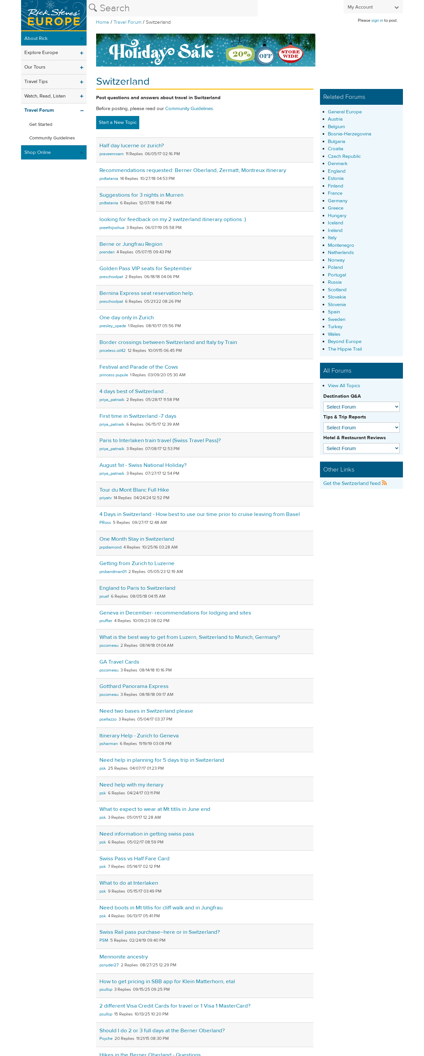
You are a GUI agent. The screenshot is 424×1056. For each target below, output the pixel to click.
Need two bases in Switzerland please (146, 711)
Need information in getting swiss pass (146, 834)
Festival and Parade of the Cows (138, 367)
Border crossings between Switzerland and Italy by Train (168, 342)
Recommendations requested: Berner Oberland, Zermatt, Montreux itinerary (192, 170)
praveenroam (111, 154)
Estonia (336, 178)
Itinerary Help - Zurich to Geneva (139, 735)
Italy (332, 238)
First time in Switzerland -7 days (137, 416)
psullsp (105, 989)
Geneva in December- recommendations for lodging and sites (175, 612)
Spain (334, 312)
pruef (104, 596)
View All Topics (344, 386)
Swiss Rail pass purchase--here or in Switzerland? (159, 932)
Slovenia (337, 304)
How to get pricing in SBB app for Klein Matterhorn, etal (167, 981)
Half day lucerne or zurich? (131, 145)
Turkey (335, 327)
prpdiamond (110, 547)
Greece (335, 208)
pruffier (105, 620)
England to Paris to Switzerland (137, 588)
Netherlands (341, 252)
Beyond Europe (344, 341)
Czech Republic (344, 156)
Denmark (338, 163)
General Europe (345, 112)
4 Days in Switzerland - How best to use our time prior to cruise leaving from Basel (199, 514)
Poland (335, 267)
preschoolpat (111, 276)
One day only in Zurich (126, 317)
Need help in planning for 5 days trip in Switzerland (161, 760)
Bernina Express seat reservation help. (146, 293)
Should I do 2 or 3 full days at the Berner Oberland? (162, 1030)
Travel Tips (36, 81)
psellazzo (108, 719)
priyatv (105, 497)
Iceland (335, 223)
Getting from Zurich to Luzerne (136, 563)
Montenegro (341, 245)
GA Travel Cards (119, 662)
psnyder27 (109, 965)
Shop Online (37, 152)
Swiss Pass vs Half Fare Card (134, 858)
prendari (107, 252)
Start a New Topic (118, 122)
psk (102, 768)
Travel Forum (128, 22)
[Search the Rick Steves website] (172, 8)
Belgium (336, 127)
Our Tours (34, 67)
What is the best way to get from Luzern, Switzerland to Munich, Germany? (189, 637)
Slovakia (337, 297)
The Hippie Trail (345, 349)
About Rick (36, 38)
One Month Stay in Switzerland (136, 539)
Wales (334, 334)
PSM (103, 940)
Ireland (335, 230)
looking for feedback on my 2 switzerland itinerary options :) (172, 219)
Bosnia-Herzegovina (349, 134)
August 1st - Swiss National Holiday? (143, 465)
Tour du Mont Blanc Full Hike (134, 490)
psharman (108, 743)
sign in (377, 20)
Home (102, 22)
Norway (336, 260)
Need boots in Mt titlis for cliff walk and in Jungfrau (161, 907)
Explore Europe (41, 52)
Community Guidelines (52, 138)
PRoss (105, 522)
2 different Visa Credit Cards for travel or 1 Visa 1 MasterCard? (175, 1006)
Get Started (40, 125)
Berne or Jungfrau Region (130, 244)
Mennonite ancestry (123, 956)
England (337, 171)
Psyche (106, 1038)
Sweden (336, 319)
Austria (335, 119)
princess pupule (113, 375)
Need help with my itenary (131, 784)
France (335, 193)
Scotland (337, 290)
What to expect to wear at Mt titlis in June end (154, 809)
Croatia (335, 149)
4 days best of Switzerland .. (133, 391)
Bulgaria (336, 141)
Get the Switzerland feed (355, 483)
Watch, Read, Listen (45, 96)
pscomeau (109, 645)
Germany (337, 201)
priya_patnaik (111, 399)
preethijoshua (111, 227)
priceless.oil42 (112, 350)
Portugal (337, 275)
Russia (335, 282)
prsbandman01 (112, 571)
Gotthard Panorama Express (134, 686)
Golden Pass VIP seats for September (145, 268)
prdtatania (108, 178)
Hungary (337, 216)
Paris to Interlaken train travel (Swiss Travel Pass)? (160, 440)
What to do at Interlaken (128, 883)
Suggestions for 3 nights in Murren (141, 195)
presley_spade (112, 325)
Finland (335, 186)
